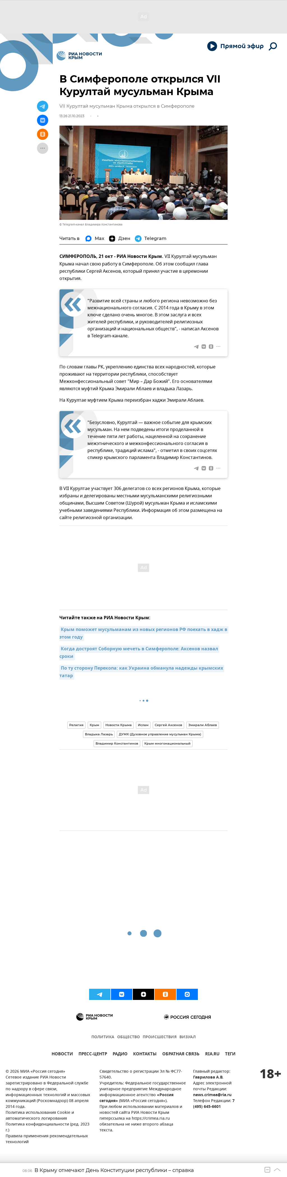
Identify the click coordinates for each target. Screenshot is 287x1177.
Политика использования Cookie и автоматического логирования (40, 1116)
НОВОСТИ (62, 1054)
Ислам (143, 725)
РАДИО (120, 1054)
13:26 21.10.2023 (71, 116)
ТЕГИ (230, 1054)
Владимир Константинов (117, 743)
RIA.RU (212, 1054)
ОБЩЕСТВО (128, 1037)
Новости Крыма (118, 725)
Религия (76, 725)
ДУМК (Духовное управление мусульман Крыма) (160, 734)
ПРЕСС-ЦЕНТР (92, 1054)
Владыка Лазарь (99, 734)
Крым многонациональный (167, 743)
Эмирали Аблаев (202, 725)
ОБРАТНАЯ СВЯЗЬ (181, 1054)
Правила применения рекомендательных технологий (47, 1139)
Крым (94, 725)
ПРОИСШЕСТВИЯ (160, 1037)
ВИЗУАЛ (187, 1037)
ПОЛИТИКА (102, 1037)
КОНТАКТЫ (145, 1054)
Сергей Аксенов (168, 725)
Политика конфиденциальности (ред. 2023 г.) (47, 1127)
